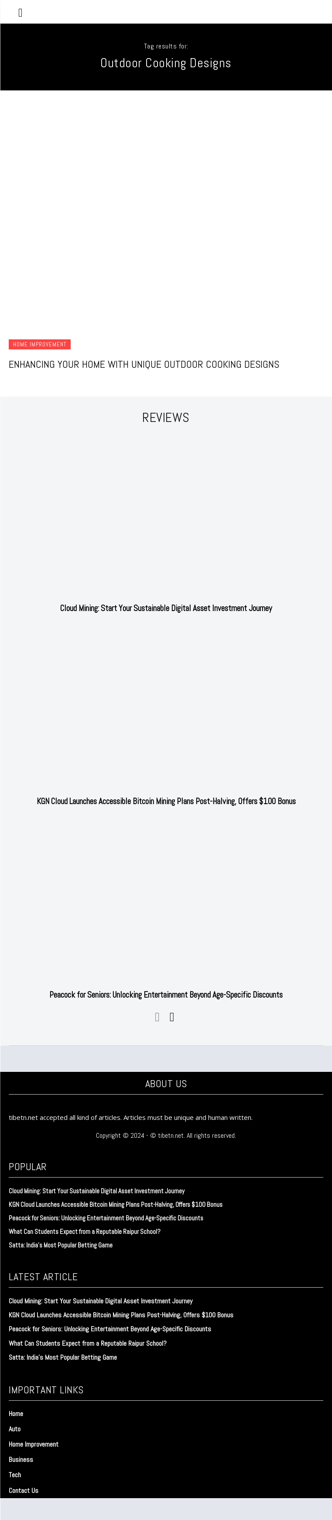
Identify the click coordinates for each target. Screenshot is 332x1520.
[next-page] (171, 1017)
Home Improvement (39, 344)
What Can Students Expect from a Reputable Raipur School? (85, 1231)
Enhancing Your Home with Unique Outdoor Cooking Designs (144, 364)
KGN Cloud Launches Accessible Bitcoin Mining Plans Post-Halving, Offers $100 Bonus (166, 801)
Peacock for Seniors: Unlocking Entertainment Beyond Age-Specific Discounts (166, 994)
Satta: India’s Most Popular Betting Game (61, 1245)
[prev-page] (157, 1017)
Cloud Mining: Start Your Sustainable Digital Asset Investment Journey (166, 608)
